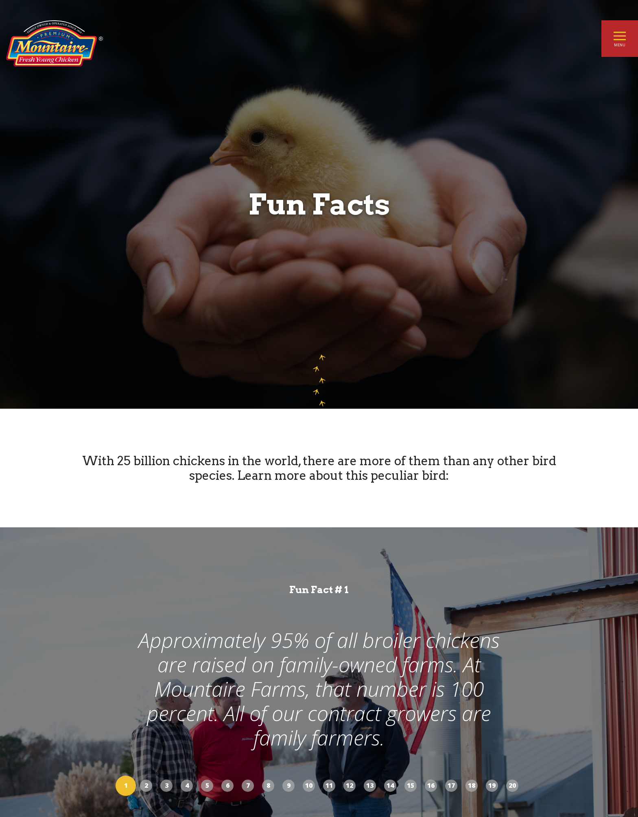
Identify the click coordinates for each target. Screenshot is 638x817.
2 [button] (146, 785)
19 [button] (492, 785)
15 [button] (410, 785)
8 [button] (268, 785)
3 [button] (166, 785)
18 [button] (471, 785)
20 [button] (512, 785)
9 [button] (289, 785)
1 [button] (126, 785)
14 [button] (390, 785)
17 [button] (451, 785)
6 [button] (227, 785)
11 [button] (329, 785)
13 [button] (370, 785)
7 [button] (248, 785)
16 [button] (431, 785)
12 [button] (349, 785)
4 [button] (187, 785)
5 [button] (207, 785)
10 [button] (308, 785)
